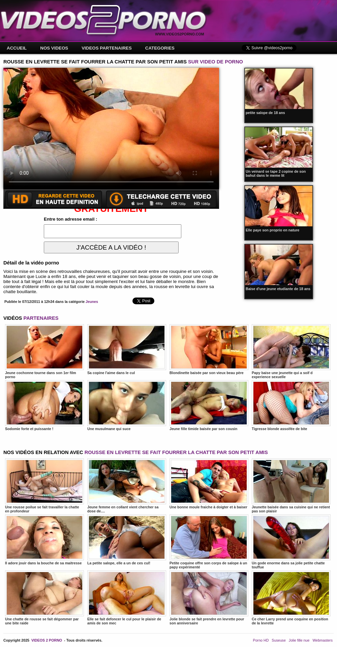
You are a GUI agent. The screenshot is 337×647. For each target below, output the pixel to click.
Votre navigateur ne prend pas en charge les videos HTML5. (111, 128)
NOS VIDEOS (54, 48)
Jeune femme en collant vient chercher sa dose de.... (126, 485)
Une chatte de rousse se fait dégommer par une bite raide (44, 597)
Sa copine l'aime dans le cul (126, 349)
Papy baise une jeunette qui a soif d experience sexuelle (291, 351)
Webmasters (322, 640)
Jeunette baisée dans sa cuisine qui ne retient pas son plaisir (291, 485)
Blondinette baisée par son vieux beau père (209, 349)
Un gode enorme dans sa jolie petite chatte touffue (291, 541)
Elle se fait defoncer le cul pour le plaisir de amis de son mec (126, 597)
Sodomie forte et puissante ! (44, 405)
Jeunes (92, 302)
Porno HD (261, 640)
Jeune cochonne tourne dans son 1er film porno (44, 351)
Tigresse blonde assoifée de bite (291, 405)
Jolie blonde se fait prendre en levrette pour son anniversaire (209, 597)
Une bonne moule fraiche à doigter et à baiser (209, 483)
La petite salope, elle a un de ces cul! (126, 539)
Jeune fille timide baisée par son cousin (209, 405)
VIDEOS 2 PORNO (46, 640)
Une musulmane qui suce (126, 405)
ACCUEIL (17, 48)
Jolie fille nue (299, 640)
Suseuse (278, 640)
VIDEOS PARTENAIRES (107, 48)
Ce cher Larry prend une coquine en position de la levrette (291, 597)
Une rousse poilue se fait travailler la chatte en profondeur (44, 485)
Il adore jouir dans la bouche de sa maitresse (44, 539)
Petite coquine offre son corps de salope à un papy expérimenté (209, 541)
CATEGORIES (160, 48)
